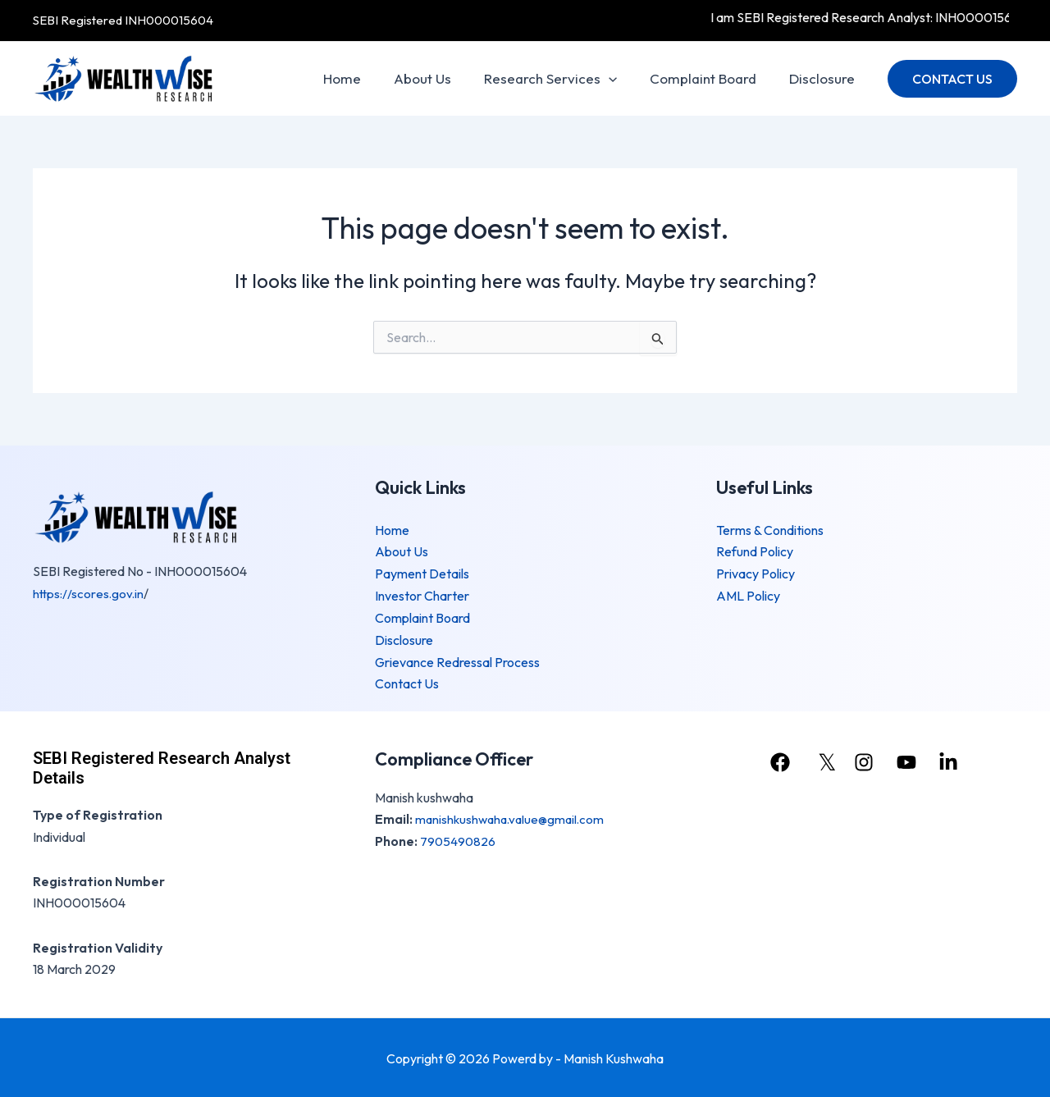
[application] (621, 79)
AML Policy (748, 595)
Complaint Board (710, 78)
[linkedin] (954, 759)
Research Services (562, 79)
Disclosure (824, 78)
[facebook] (779, 759)
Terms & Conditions (770, 530)
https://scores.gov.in (89, 593)
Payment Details (422, 572)
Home (364, 78)
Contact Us (407, 681)
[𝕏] (823, 758)
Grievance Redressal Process (457, 659)
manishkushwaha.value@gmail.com (513, 815)
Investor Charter (422, 595)
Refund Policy (754, 551)
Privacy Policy (755, 572)
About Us (439, 78)
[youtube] (909, 759)
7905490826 (458, 838)
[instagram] (866, 759)
